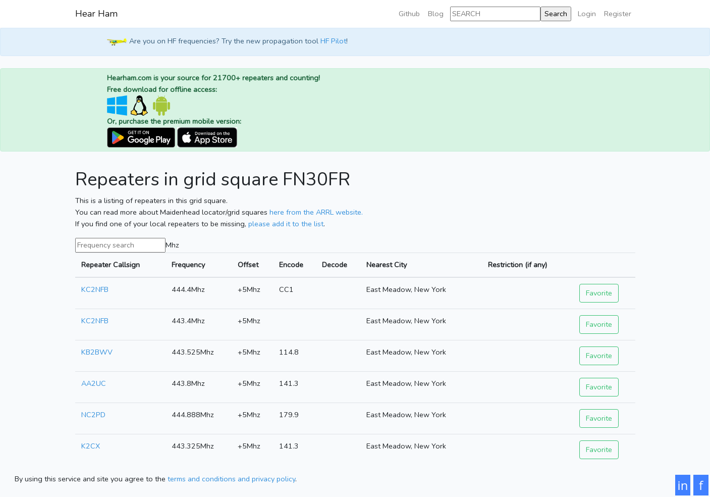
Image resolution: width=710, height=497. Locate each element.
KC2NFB (94, 289)
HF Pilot (333, 41)
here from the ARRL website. (316, 212)
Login (587, 14)
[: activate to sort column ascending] (604, 265)
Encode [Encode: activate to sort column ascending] (291, 265)
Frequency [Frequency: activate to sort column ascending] (188, 265)
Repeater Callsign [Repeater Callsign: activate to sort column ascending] (110, 265)
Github (409, 14)
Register (617, 14)
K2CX (90, 446)
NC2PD (93, 415)
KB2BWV (97, 352)
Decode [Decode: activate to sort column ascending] (334, 265)
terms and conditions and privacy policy (231, 479)
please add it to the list (285, 224)
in (683, 485)
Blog (436, 14)
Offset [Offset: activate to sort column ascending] (248, 265)
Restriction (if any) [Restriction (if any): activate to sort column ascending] (517, 265)
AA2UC (93, 383)
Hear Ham (96, 14)
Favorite (599, 293)
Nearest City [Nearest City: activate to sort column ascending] (386, 265)
